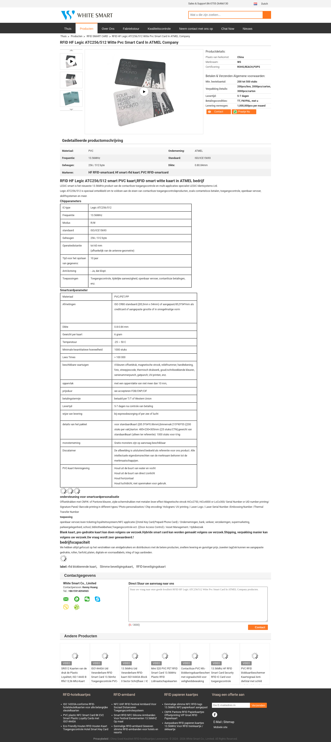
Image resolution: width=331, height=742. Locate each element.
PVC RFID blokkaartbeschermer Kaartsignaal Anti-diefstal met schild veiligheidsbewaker (253, 677)
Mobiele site (220, 727)
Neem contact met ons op (196, 28)
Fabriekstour (131, 28)
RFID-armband (124, 695)
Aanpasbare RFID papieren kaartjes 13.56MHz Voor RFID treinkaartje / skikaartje (184, 726)
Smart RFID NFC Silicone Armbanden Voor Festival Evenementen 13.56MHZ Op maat (135, 718)
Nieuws (247, 28)
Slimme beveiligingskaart (116, 566)
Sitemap (228, 722)
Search (267, 15)
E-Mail (217, 722)
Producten (86, 28)
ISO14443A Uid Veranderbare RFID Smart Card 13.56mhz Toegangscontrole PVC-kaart (104, 677)
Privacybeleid (100, 738)
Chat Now (227, 28)
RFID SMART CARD (97, 36)
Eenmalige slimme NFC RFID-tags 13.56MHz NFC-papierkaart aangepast (186, 706)
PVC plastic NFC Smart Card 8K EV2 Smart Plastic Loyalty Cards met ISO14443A (83, 718)
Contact (218, 111)
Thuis (67, 28)
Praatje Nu (244, 111)
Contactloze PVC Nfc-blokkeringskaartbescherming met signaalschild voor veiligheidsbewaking (195, 675)
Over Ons (108, 28)
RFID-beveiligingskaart (151, 566)
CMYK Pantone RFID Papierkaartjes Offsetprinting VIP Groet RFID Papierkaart (184, 715)
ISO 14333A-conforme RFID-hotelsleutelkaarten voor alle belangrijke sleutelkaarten (85, 707)
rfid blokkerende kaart (82, 566)
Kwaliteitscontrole (159, 28)
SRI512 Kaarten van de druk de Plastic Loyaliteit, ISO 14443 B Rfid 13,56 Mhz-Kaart (74, 675)
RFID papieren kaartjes (181, 695)
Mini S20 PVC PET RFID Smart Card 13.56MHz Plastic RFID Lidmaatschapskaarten (164, 675)
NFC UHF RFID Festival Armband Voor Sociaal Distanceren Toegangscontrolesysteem (135, 707)
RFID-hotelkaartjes (77, 695)
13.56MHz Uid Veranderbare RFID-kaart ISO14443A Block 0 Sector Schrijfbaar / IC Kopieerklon (134, 677)
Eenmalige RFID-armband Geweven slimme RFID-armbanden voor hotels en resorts (136, 729)
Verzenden (258, 705)
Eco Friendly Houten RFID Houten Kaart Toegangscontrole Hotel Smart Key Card (85, 728)
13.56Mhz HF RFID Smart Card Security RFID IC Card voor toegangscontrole (222, 675)
